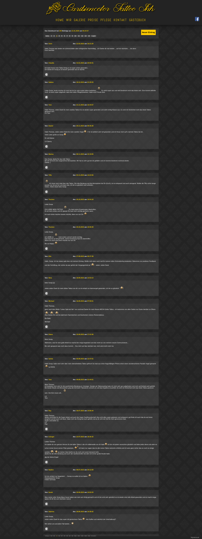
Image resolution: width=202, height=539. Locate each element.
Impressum (195, 537)
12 (82, 36)
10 (75, 36)
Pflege (105, 20)
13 (85, 36)
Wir (69, 20)
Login (94, 36)
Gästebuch (137, 20)
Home (60, 20)
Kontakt (120, 20)
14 (89, 36)
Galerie (80, 20)
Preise (93, 20)
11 (79, 36)
